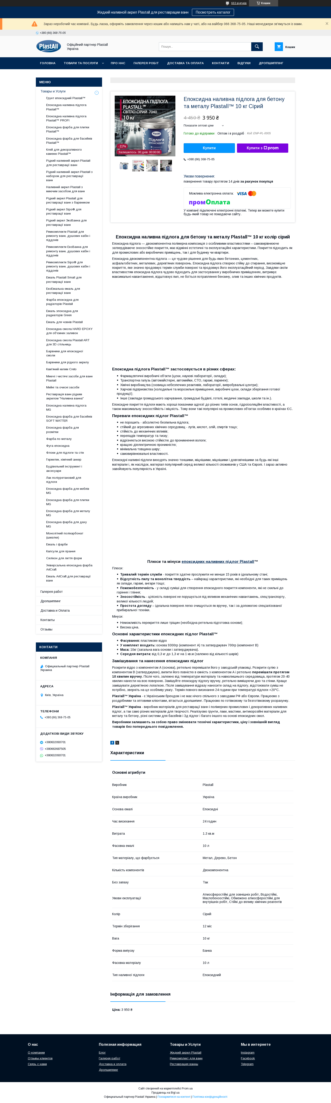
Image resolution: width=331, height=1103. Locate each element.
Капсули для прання (60, 551)
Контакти (220, 63)
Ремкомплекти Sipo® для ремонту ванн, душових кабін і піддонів (68, 266)
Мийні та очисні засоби (62, 387)
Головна (47, 63)
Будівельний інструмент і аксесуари (64, 468)
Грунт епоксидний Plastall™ (66, 98)
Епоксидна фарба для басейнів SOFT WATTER (69, 418)
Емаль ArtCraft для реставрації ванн (68, 578)
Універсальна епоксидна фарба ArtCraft (69, 567)
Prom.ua (187, 1088)
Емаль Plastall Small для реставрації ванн (64, 279)
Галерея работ (51, 591)
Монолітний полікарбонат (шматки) (64, 535)
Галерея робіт (146, 63)
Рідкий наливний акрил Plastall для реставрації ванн (68, 162)
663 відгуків (239, 3)
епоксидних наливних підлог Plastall (218, 561)
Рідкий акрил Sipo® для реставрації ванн (63, 211)
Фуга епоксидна (57, 445)
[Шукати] (257, 46)
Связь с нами (37, 1064)
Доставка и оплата (112, 1064)
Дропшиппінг (271, 63)
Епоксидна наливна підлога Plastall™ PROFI (66, 118)
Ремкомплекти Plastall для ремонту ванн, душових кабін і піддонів (68, 236)
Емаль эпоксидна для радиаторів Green (62, 313)
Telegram (247, 1064)
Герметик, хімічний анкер (63, 459)
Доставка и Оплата (55, 610)
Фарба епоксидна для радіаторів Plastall (62, 302)
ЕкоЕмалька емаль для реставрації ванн (63, 291)
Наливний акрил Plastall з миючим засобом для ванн (65, 189)
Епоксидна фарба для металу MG (68, 513)
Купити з (262, 148)
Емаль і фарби (57, 544)
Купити (209, 148)
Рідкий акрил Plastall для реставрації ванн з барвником (68, 200)
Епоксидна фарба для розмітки (62, 429)
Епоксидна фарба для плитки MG (67, 502)
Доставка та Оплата (185, 63)
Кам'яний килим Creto (61, 369)
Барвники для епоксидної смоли (64, 353)
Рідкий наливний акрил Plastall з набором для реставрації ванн (69, 176)
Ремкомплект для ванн (186, 1058)
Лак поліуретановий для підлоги (63, 480)
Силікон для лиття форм (64, 558)
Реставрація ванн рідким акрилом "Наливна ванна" (65, 396)
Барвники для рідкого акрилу (67, 362)
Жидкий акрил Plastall (185, 1052)
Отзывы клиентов (40, 1058)
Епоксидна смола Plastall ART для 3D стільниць (67, 342)
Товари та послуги (81, 63)
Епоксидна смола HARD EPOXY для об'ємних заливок (69, 331)
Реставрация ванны (184, 1064)
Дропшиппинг (50, 601)
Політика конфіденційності (209, 1096)
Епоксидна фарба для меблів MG (67, 491)
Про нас (118, 63)
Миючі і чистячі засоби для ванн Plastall (69, 378)
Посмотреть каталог (213, 12)
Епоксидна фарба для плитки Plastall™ (67, 129)
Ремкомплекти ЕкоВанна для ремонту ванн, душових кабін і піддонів (68, 251)
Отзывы (46, 629)
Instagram (247, 1052)
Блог (102, 1052)
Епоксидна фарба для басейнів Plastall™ (69, 140)
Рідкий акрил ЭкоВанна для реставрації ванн (66, 222)
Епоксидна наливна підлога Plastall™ (66, 107)
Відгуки (244, 63)
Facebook (248, 1058)
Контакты (47, 620)
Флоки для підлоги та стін (65, 452)
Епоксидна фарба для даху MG (66, 524)
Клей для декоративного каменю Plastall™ (64, 151)
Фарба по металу (59, 439)
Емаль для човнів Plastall (64, 322)
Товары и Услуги (53, 91)
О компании (36, 1052)
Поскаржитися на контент (173, 1096)
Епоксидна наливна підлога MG (66, 407)
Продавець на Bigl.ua (165, 1092)
